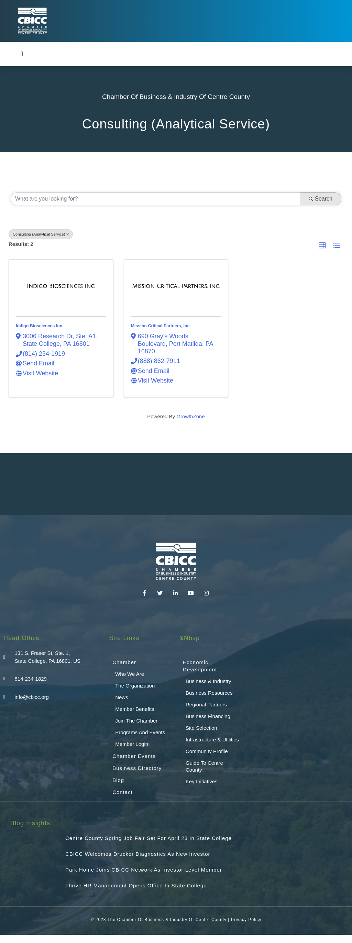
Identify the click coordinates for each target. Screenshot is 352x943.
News (121, 697)
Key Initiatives (202, 781)
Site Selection (201, 728)
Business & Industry (208, 681)
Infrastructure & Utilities (212, 739)
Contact (122, 792)
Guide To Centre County (204, 766)
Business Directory (137, 768)
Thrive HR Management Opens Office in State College (136, 885)
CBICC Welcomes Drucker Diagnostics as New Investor (137, 854)
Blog (118, 780)
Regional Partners (206, 704)
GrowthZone (190, 416)
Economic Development (200, 665)
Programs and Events (140, 732)
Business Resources (209, 693)
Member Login (131, 744)
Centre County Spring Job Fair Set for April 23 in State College (148, 838)
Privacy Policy (246, 919)
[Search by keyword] (155, 198)
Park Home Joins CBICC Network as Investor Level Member (143, 870)
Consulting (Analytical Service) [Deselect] (41, 234)
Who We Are (129, 674)
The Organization (135, 686)
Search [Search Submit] (320, 199)
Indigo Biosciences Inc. (39, 325)
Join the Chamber (136, 721)
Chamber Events (134, 756)
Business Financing (208, 716)
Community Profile (207, 751)
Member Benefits (134, 709)
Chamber (124, 662)
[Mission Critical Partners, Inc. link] (176, 286)
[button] (22, 54)
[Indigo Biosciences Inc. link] (61, 286)
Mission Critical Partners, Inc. (161, 325)
